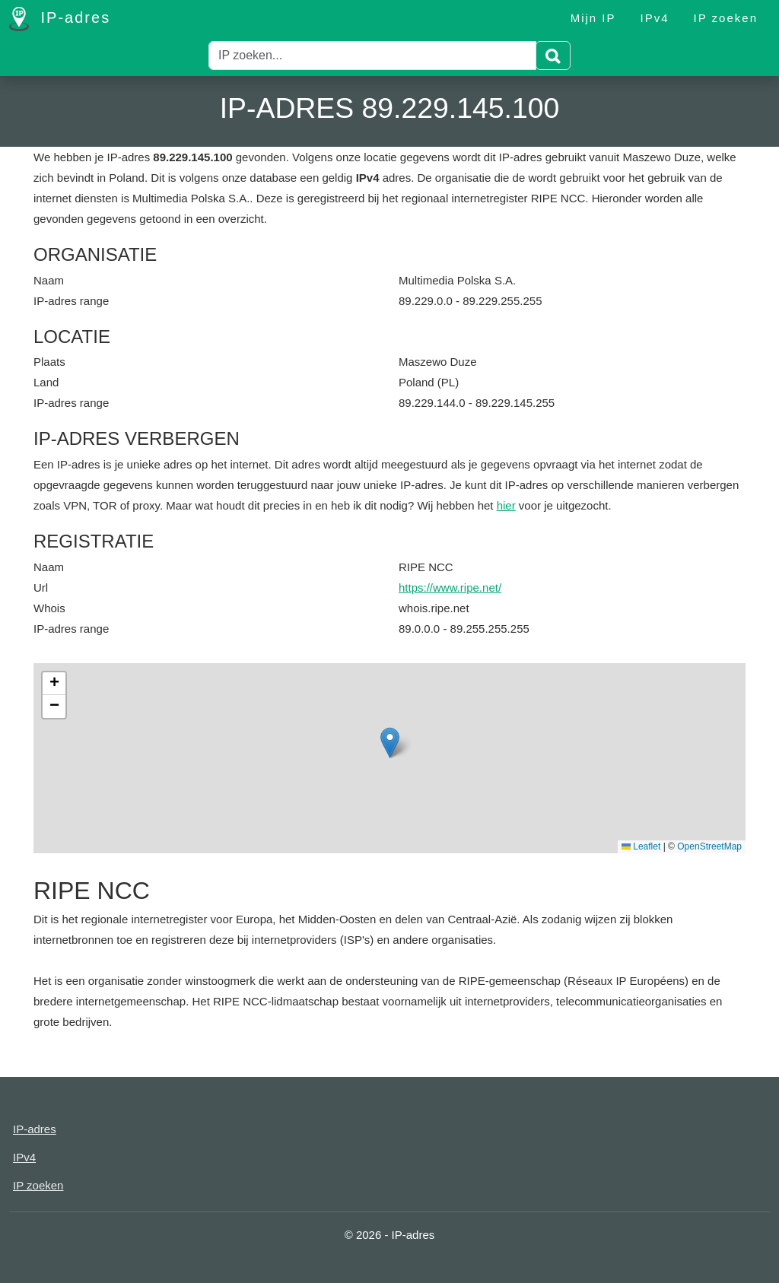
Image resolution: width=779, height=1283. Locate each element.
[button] (389, 742)
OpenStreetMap (709, 846)
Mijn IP (593, 17)
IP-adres (59, 19)
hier (506, 505)
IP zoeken (726, 17)
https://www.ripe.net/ (450, 587)
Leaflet (641, 846)
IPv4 (655, 17)
